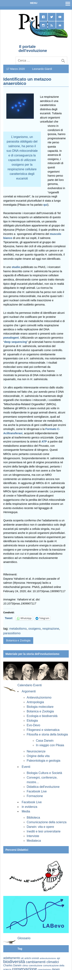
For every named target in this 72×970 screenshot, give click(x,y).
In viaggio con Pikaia (50, 745)
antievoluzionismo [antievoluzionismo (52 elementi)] (48, 958)
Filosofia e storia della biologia (47, 734)
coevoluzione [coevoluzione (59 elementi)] (35, 965)
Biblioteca (33, 817)
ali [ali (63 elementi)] (22, 958)
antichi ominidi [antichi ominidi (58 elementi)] (31, 958)
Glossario (24, 938)
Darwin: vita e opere (40, 826)
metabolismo (18, 628)
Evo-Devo (33, 725)
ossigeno (34, 628)
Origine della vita (38, 756)
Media (26, 811)
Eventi (26, 766)
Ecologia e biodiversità (42, 716)
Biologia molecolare (40, 706)
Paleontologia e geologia (43, 760)
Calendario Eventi (29, 685)
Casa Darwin (45, 740)
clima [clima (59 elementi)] (25, 965)
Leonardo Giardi (42, 68)
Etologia (32, 720)
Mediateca (34, 840)
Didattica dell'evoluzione (43, 786)
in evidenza (29, 806)
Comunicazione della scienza (46, 822)
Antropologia (35, 702)
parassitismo (12, 633)
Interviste (33, 836)
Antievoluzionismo (39, 697)
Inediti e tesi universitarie (43, 831)
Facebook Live (37, 791)
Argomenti (29, 691)
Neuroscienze (36, 751)
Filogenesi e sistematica (43, 729)
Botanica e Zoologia (18, 640)
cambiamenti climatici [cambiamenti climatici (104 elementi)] (42, 962)
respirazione (50, 628)
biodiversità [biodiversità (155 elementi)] (14, 961)
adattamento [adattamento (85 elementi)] (11, 958)
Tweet (8, 618)
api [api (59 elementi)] (58, 958)
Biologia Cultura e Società (44, 773)
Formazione (35, 796)
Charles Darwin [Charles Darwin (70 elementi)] (12, 965)
